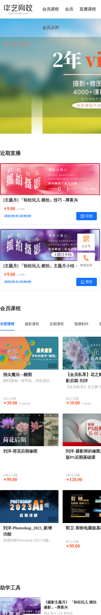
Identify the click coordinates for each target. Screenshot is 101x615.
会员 (69, 9)
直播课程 (87, 9)
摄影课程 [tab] (32, 324)
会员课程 (50, 9)
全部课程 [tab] (7, 324)
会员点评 (50, 27)
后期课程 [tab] (56, 324)
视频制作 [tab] (81, 324)
